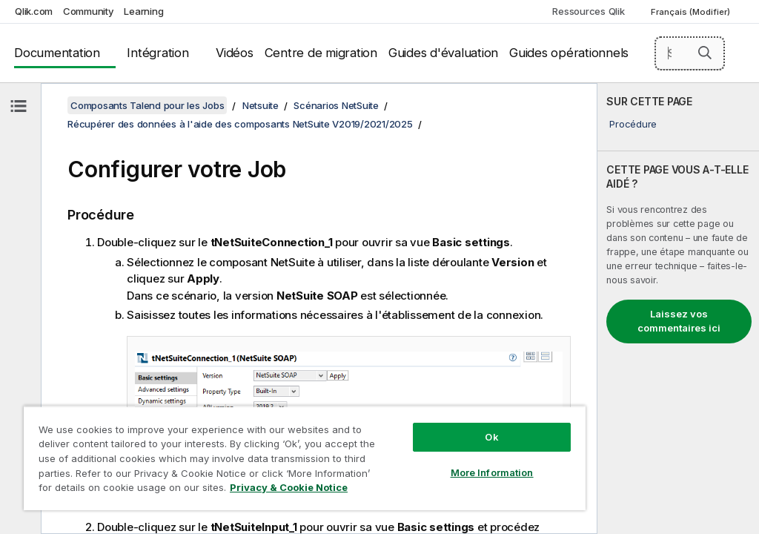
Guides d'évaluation (443, 52)
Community (88, 11)
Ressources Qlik (588, 11)
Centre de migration (321, 52)
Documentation (57, 52)
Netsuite (260, 105)
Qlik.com (34, 11)
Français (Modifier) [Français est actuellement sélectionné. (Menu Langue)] (691, 12)
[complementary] (678, 308)
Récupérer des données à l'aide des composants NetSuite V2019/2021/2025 (240, 124)
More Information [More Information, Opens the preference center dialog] (492, 472)
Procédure (633, 124)
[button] (705, 52)
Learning (143, 11)
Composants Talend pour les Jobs (147, 105)
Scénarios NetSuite (336, 105)
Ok (491, 437)
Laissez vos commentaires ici (678, 321)
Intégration (157, 52)
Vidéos (234, 52)
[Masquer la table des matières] (18, 106)
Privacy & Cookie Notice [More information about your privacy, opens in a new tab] (289, 487)
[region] (305, 458)
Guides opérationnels (569, 52)
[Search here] (690, 53)
